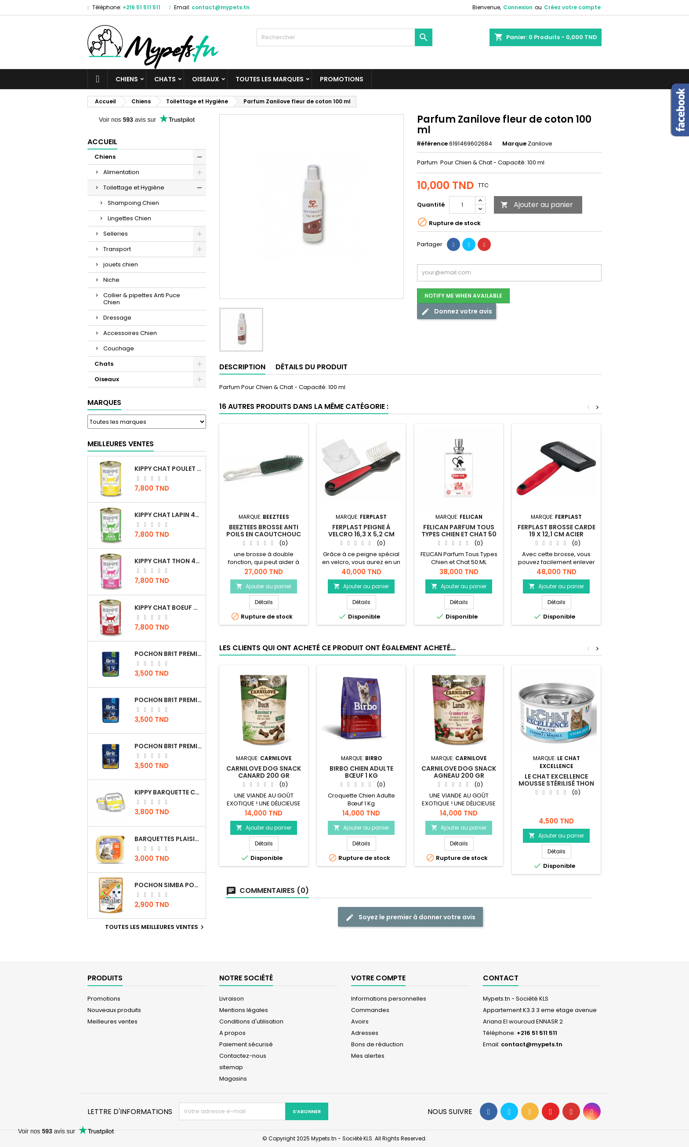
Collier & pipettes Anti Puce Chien (141, 298)
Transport (117, 249)
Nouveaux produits (114, 1010)
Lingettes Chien (129, 218)
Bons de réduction (377, 1044)
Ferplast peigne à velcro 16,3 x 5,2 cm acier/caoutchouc (361, 534)
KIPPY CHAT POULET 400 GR (168, 468)
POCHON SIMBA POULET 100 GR (168, 884)
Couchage (118, 348)
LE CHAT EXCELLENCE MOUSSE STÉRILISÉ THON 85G (556, 783)
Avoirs (360, 1021)
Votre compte (378, 978)
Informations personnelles (388, 998)
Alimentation (121, 172)
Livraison (231, 998)
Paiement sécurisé (246, 1044)
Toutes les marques (270, 79)
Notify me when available (463, 295)
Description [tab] (242, 367)
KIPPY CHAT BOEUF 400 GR (168, 607)
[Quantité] (462, 205)
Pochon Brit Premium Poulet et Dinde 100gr (168, 746)
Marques (104, 402)
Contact (501, 978)
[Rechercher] (344, 37)
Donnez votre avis (456, 311)
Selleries (115, 233)
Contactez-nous (242, 1056)
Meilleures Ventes (120, 444)
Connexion (518, 7)
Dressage (117, 317)
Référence (432, 144)
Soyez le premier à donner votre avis (410, 917)
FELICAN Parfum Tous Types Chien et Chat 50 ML (459, 534)
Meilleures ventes (112, 1021)
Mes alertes (367, 1056)
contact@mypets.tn (221, 7)
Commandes (370, 1010)
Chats (165, 79)
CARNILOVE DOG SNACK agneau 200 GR (458, 772)
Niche (111, 280)
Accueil (102, 142)
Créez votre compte (572, 7)
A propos (232, 1033)
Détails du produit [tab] (312, 367)
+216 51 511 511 (141, 7)
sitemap (231, 1067)
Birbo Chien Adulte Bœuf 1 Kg (361, 772)
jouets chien (120, 264)
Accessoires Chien (130, 333)
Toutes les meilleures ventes (155, 927)
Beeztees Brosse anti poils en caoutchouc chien (263, 534)
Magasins (233, 1078)
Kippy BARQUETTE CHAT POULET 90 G (168, 792)
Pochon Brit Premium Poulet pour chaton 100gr (168, 699)
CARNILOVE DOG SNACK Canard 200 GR (263, 772)
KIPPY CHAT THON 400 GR (168, 560)
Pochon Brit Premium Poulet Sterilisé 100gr (168, 653)
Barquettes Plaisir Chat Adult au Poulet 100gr (168, 838)
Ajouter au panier (536, 205)
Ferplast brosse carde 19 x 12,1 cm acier (556, 531)
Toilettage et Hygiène (133, 187)
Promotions (341, 79)
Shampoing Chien (133, 203)
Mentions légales (243, 1010)
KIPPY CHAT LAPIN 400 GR (168, 514)
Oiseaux (205, 79)
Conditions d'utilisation (251, 1021)
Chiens (127, 79)
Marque (514, 144)
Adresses (364, 1033)
